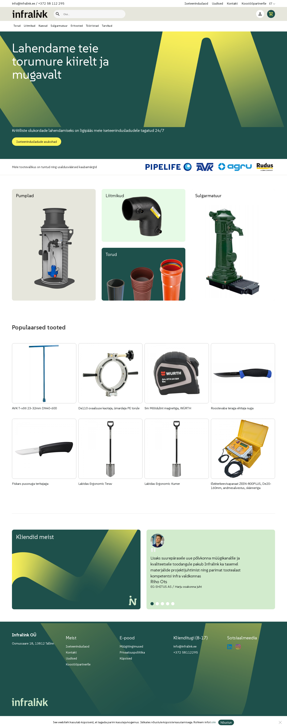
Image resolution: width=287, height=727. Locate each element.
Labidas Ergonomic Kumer (162, 495)
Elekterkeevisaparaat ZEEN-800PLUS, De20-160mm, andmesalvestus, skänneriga (242, 497)
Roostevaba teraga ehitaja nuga (232, 414)
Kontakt (233, 3)
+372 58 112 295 (51, 3)
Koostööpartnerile (254, 3)
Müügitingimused (131, 657)
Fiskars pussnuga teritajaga (30, 495)
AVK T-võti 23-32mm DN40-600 (35, 414)
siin (213, 722)
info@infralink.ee (23, 3)
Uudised (218, 3)
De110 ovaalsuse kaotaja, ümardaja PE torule (109, 414)
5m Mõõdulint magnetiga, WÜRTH (168, 414)
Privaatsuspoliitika (132, 663)
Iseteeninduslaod (197, 3)
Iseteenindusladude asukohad (36, 142)
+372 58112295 (185, 663)
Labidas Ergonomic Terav (95, 495)
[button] (152, 614)
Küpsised (126, 669)
